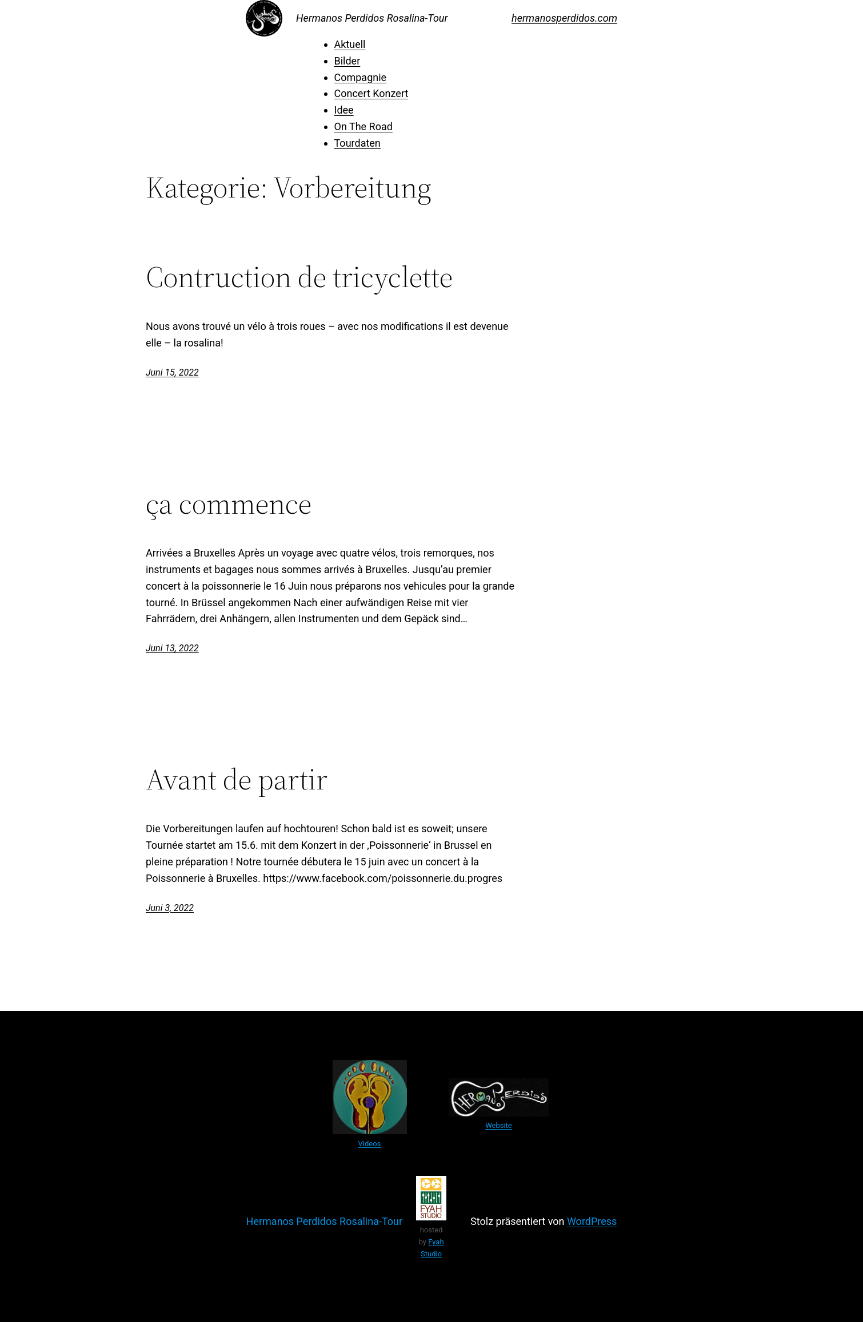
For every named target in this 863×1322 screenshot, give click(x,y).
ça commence (228, 503)
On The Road (363, 126)
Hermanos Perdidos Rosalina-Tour (372, 18)
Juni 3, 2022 (170, 907)
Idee (344, 110)
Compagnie (360, 77)
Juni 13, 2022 (172, 648)
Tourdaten (357, 143)
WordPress (592, 1221)
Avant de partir (236, 779)
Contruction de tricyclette (299, 277)
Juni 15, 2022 (172, 372)
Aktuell (350, 44)
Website (498, 1125)
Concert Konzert (371, 93)
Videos (369, 1143)
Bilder (347, 61)
